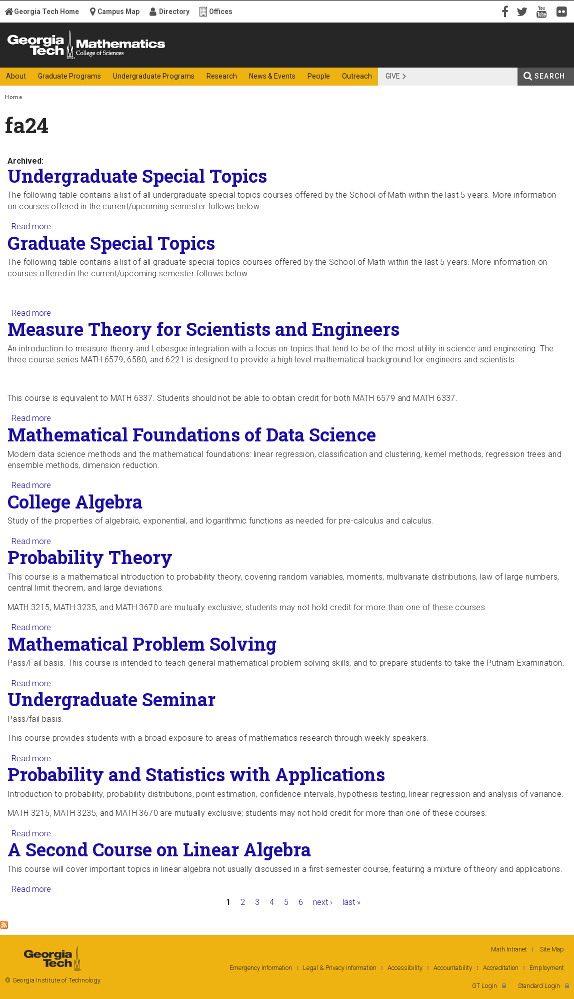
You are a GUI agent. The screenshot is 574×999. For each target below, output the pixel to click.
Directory (174, 12)
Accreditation (500, 967)
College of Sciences (180, 59)
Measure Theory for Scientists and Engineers (204, 329)
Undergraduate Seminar (112, 699)
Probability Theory (90, 557)
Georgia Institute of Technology (43, 59)
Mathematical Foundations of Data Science (192, 434)
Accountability (453, 967)
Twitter (524, 11)
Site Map (552, 949)
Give (393, 76)
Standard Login (539, 985)
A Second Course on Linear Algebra (159, 849)
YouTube (544, 11)
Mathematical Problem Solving (142, 644)
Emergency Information (261, 967)
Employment (547, 967)
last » (351, 902)
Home (13, 97)
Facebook (504, 11)
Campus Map (119, 12)
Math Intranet (509, 949)
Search (549, 76)
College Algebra (75, 501)
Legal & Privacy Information (339, 967)
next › (322, 902)
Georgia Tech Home (46, 12)
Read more (31, 226)
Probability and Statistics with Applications (196, 774)
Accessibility (405, 967)
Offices (220, 12)
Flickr (564, 11)
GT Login (484, 985)
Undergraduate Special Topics (137, 176)
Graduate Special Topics (111, 243)
